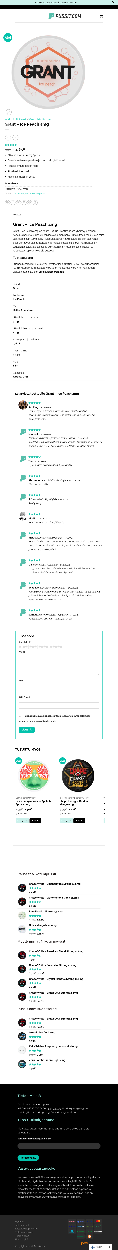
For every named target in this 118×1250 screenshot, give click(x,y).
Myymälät (20, 1221)
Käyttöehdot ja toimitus (27, 1228)
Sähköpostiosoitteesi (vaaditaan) (59, 1144)
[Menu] (16, 15)
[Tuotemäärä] (22, 820)
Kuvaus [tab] (17, 215)
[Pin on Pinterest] (29, 202)
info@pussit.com (68, 1112)
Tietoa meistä (22, 1235)
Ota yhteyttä (21, 1239)
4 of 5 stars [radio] (42, 647)
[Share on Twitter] (18, 202)
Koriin (35, 820)
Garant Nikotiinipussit (41, 119)
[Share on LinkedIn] (35, 202)
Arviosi (23, 651)
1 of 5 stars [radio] (19, 647)
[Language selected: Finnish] (100, 1247)
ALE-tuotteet (18, 193)
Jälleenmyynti (22, 1225)
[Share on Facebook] (13, 202)
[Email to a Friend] (24, 202)
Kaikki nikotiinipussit (15, 119)
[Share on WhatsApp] (7, 202)
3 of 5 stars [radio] (32, 647)
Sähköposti (24, 697)
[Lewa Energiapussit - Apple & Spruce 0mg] (34, 776)
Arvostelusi (25, 642)
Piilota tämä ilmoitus (113, 2)
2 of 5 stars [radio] (25, 647)
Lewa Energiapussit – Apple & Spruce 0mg (33, 803)
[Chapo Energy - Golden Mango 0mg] (78, 776)
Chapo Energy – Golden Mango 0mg (74, 803)
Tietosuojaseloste (24, 1232)
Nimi (21, 680)
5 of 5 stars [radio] (55, 647)
